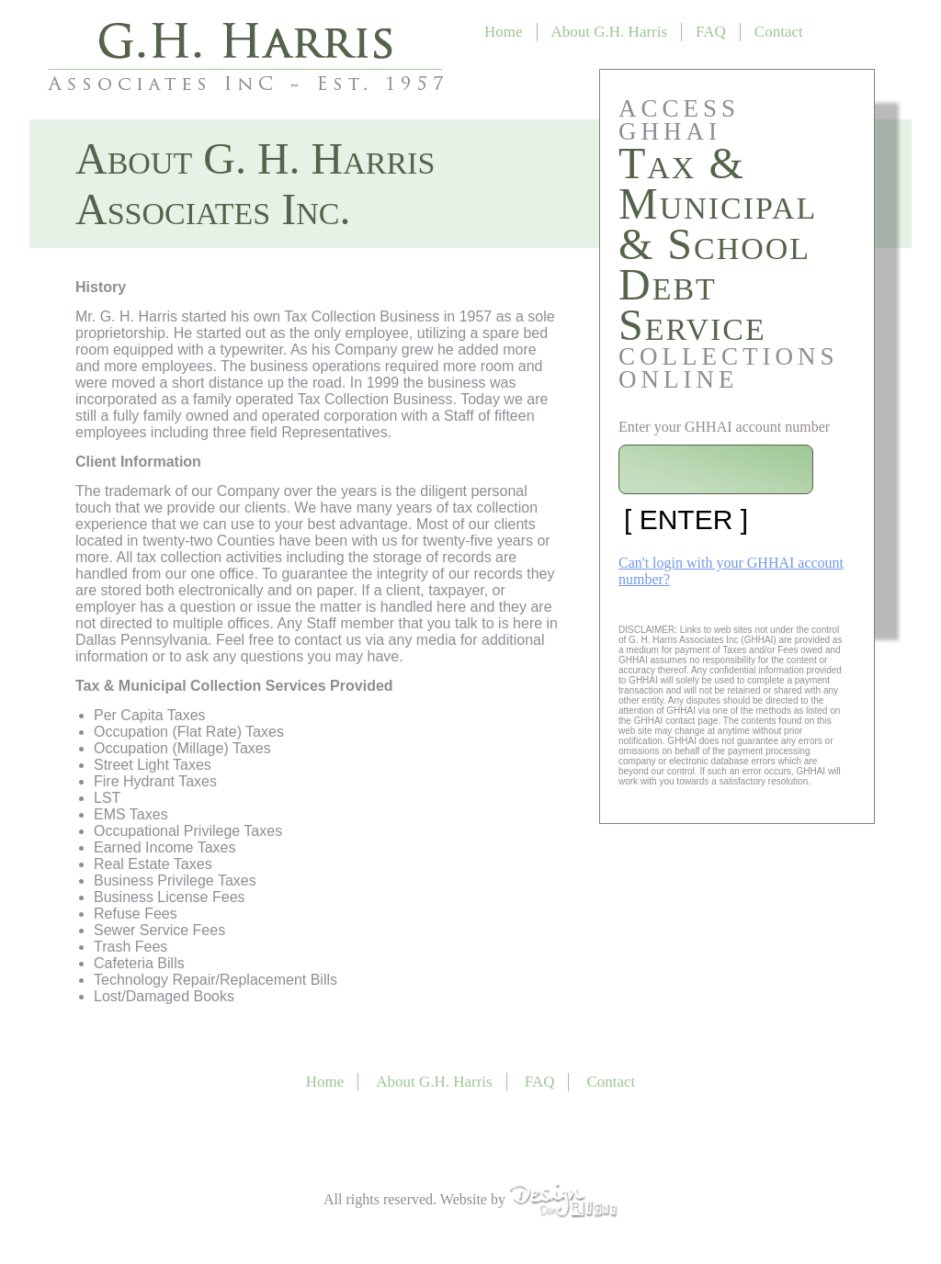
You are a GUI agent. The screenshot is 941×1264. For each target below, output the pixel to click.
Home (503, 31)
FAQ (711, 31)
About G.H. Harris (609, 31)
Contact (778, 31)
